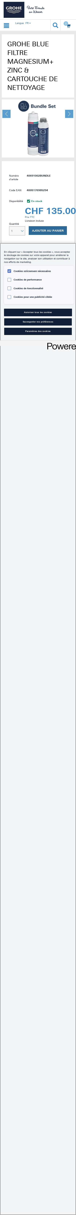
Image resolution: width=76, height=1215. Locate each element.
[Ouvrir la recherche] (56, 25)
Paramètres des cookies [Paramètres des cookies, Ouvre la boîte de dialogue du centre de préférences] (38, 331)
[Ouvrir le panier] (67, 25)
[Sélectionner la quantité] (17, 231)
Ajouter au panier (48, 230)
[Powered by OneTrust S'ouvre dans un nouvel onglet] (60, 343)
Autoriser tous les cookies (38, 312)
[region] (38, 729)
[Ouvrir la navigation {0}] (6, 25)
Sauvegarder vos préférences (38, 322)
